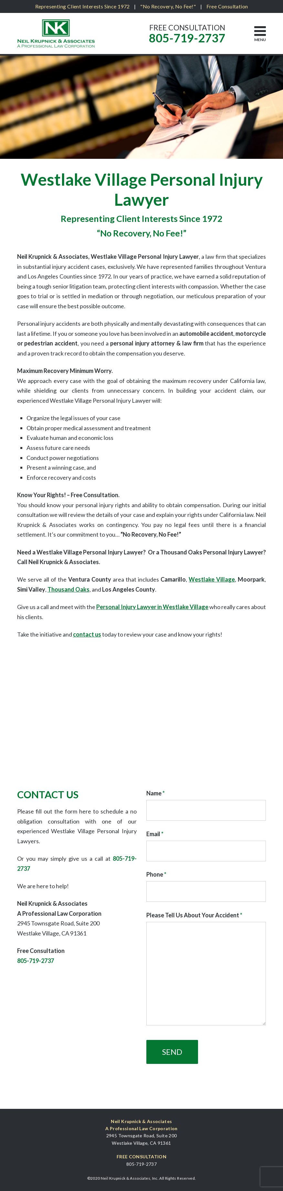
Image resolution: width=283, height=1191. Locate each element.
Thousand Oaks (68, 589)
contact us (87, 634)
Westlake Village (212, 579)
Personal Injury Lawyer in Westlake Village (152, 606)
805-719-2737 (187, 38)
